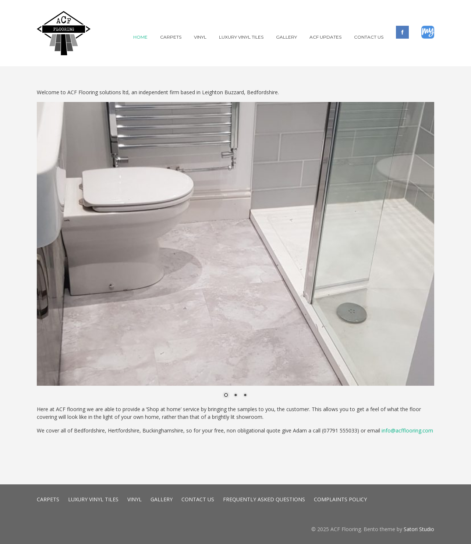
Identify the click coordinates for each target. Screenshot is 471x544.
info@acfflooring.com (407, 430)
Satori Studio (419, 529)
